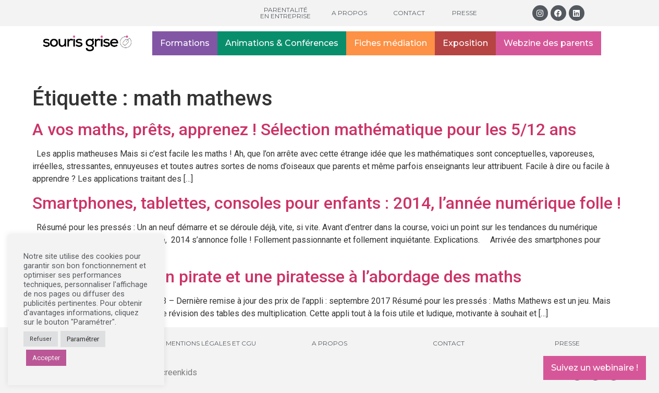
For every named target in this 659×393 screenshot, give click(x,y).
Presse (464, 13)
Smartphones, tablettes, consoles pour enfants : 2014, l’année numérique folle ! (326, 203)
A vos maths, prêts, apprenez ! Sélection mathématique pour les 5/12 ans (304, 129)
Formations (185, 43)
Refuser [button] (41, 339)
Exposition (465, 43)
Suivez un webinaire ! (594, 368)
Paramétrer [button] (83, 339)
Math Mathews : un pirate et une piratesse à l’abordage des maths (276, 277)
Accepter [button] (46, 358)
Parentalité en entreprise (285, 13)
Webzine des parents (548, 43)
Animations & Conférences (281, 43)
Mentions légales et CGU (211, 343)
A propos (349, 13)
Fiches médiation (390, 43)
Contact (409, 13)
